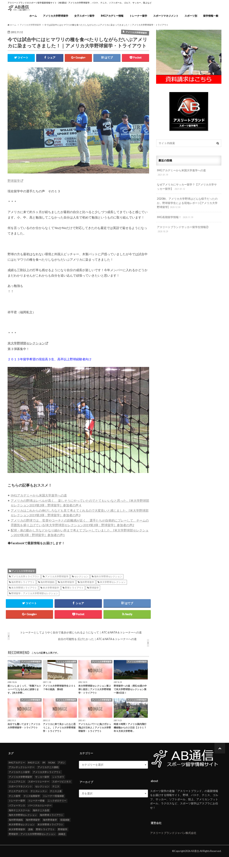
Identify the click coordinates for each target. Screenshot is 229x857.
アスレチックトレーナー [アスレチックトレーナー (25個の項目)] (21, 767)
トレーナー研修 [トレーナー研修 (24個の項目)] (36, 800)
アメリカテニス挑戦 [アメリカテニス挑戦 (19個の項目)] (48, 767)
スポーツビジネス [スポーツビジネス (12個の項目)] (61, 781)
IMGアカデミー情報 (112, 15)
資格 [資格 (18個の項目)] (30, 829)
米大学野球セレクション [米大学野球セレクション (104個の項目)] (21, 824)
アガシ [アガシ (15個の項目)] (61, 762)
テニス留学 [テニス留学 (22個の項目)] (14, 796)
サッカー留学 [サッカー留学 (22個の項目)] (42, 776)
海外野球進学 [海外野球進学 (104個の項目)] (50, 819)
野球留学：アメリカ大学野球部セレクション (34, 593)
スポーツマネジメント (165, 15)
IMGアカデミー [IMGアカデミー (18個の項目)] (17, 762)
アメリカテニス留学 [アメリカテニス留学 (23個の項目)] (19, 772)
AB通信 (195, 851)
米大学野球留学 (51, 587)
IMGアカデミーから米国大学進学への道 (39, 495)
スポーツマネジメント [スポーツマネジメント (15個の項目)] (20, 786)
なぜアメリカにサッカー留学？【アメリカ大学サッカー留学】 (187, 187)
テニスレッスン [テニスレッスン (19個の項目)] (39, 791)
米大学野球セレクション (113, 582)
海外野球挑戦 (47, 582)
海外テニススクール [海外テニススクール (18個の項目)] (19, 810)
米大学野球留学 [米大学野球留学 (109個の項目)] (17, 829)
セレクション (81, 576)
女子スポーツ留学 (84, 15)
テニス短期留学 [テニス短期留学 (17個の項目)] (32, 796)
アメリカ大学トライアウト (25, 576)
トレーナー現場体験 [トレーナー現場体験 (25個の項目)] (53, 796)
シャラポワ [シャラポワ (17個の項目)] (58, 776)
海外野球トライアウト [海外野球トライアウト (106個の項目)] (51, 815)
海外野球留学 (67, 582)
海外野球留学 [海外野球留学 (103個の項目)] (33, 819)
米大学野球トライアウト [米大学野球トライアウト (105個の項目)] (50, 824)
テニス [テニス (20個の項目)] (55, 786)
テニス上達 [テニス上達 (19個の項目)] (56, 791)
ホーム (33, 15)
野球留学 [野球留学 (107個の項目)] (62, 829)
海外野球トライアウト (23, 582)
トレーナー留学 (138, 15)
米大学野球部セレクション (26, 343)
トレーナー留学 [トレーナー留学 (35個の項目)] (17, 800)
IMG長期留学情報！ (175, 217)
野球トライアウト (74, 587)
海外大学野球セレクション (108, 576)
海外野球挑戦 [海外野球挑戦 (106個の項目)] (16, 819)
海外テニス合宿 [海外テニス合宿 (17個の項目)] (41, 810)
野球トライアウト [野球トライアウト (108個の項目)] (45, 829)
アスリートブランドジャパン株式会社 (173, 832)
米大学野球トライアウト (24, 587)
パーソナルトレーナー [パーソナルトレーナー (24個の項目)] (40, 805)
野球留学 (14, 181)
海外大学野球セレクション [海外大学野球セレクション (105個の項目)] (23, 815)
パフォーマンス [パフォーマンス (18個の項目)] (17, 805)
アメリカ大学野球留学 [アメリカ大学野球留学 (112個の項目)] (20, 776)
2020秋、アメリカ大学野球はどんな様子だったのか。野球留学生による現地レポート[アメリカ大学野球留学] (187, 203)
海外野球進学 (87, 582)
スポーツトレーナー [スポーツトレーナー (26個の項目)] (38, 781)
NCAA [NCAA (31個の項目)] (51, 762)
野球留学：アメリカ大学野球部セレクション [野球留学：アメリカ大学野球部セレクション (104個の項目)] (32, 834)
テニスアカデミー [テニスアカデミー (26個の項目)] (18, 791)
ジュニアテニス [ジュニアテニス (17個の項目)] (17, 781)
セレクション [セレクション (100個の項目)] (42, 786)
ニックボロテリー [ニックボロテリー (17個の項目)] (57, 800)
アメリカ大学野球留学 (55, 15)
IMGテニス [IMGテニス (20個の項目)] (33, 762)
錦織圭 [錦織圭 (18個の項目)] (62, 834)
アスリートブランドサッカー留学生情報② (183, 229)
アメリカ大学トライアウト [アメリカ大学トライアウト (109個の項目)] (47, 772)
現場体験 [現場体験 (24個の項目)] (65, 819)
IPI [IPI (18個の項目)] (44, 762)
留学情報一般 (210, 15)
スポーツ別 (190, 15)
